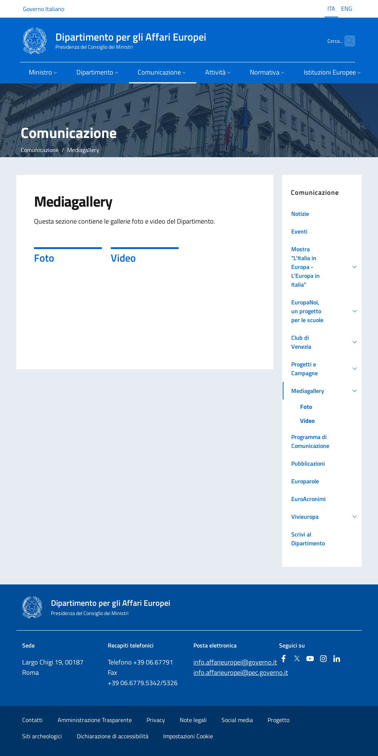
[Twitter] (296, 659)
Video (123, 258)
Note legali (193, 719)
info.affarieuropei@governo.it (235, 662)
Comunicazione (40, 149)
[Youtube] (310, 659)
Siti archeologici (42, 736)
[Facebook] (283, 659)
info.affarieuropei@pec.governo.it (240, 672)
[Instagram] (323, 659)
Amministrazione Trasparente (95, 719)
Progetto (278, 719)
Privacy (156, 719)
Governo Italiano (43, 8)
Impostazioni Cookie (188, 736)
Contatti (32, 719)
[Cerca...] (346, 41)
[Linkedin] (336, 659)
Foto (44, 258)
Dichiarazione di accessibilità (112, 736)
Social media (237, 719)
